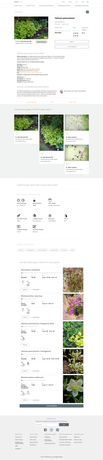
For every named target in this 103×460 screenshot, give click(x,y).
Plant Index (33, 437)
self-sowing (36, 72)
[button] (84, 12)
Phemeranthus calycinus (31, 296)
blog (83, 1)
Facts (52, 102)
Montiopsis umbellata (30, 270)
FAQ (16, 446)
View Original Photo (20, 141)
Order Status (19, 439)
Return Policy (34, 442)
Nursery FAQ (63, 437)
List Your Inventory (65, 442)
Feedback (18, 448)
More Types (72, 102)
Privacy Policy (78, 442)
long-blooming (30, 72)
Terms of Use (78, 439)
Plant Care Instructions (48, 440)
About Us (77, 437)
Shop (63, 1)
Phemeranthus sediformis (32, 377)
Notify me (72, 41)
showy (40, 72)
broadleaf (20, 250)
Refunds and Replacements (19, 443)
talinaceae (25, 66)
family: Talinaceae (42, 250)
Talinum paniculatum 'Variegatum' (36, 351)
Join (64, 424)
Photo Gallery (31, 102)
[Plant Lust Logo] (18, 2)
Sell (77, 1)
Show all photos (41, 42)
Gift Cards (33, 439)
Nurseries (33, 445)
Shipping (47, 437)
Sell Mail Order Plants (65, 439)
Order (70, 1)
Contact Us (18, 437)
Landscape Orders (50, 443)
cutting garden (23, 72)
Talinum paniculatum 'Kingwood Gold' (37, 323)
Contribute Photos (64, 445)
